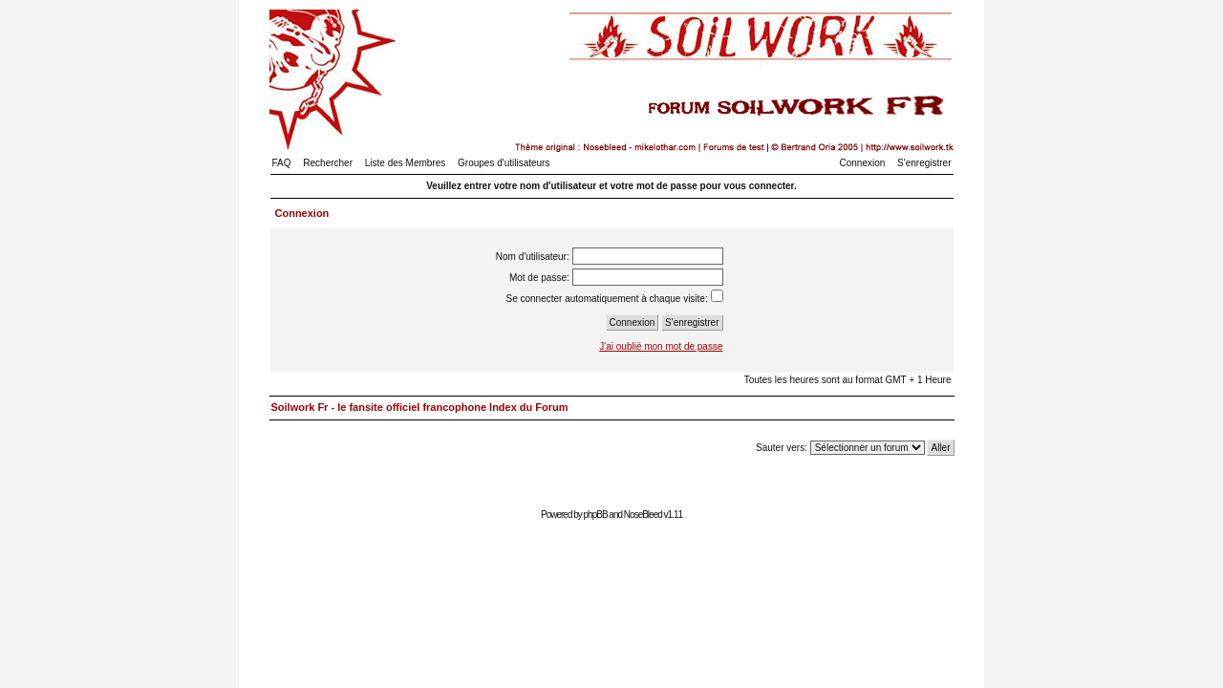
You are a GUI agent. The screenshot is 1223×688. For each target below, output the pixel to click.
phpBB (596, 514)
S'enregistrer (924, 163)
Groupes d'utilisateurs (503, 163)
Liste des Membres (405, 163)
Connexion (863, 163)
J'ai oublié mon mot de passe (660, 346)
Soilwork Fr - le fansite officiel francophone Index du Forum (420, 407)
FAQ (281, 163)
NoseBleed (643, 514)
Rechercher (328, 163)
